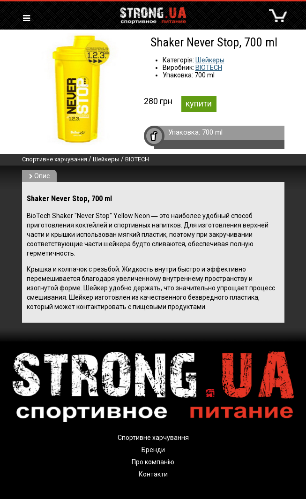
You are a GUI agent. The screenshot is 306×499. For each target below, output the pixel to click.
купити (199, 103)
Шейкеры (209, 60)
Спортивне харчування (54, 159)
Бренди (153, 450)
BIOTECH (208, 67)
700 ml (212, 132)
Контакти (153, 474)
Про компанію (153, 462)
